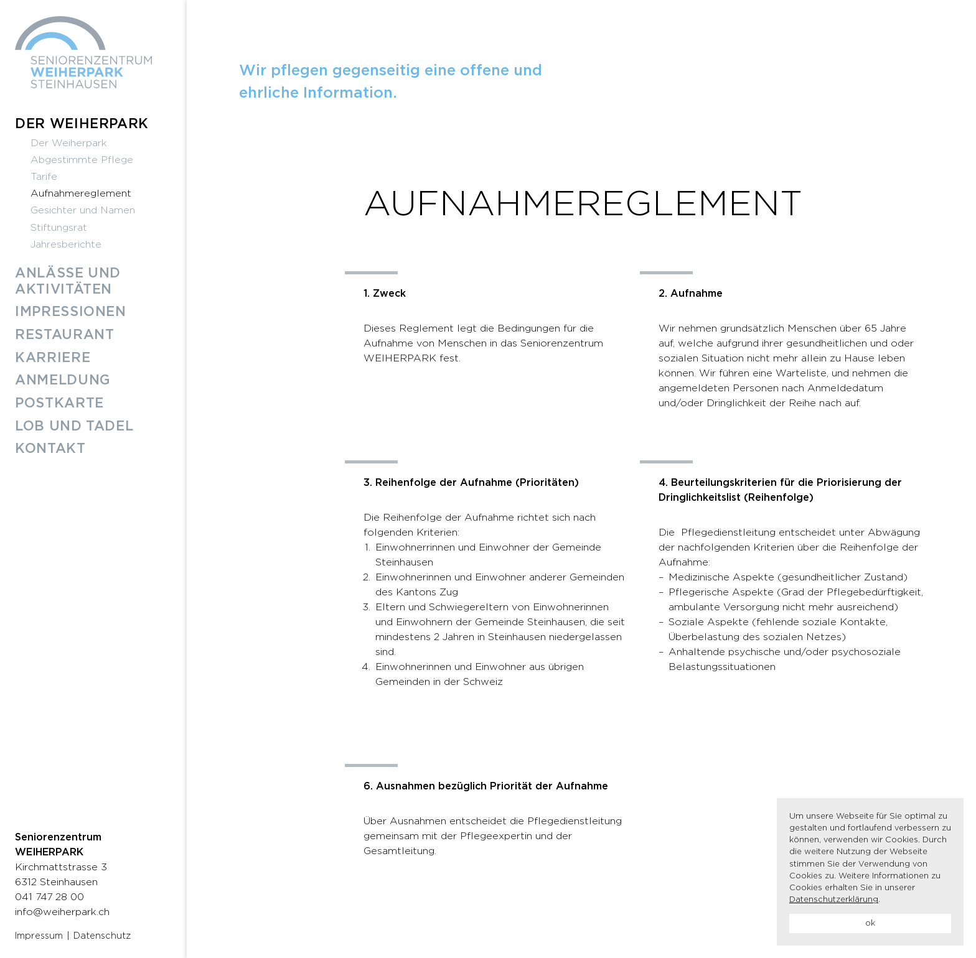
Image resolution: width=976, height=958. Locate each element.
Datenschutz (102, 936)
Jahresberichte (65, 244)
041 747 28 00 (49, 897)
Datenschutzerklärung (833, 900)
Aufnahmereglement (80, 193)
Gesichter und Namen (82, 210)
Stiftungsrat (58, 228)
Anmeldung (63, 380)
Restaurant (64, 335)
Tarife (43, 177)
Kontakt (50, 448)
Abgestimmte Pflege (81, 160)
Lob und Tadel (74, 426)
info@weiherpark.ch (62, 912)
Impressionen (70, 312)
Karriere (52, 358)
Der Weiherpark (82, 124)
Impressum (39, 936)
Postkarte (59, 403)
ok (870, 923)
